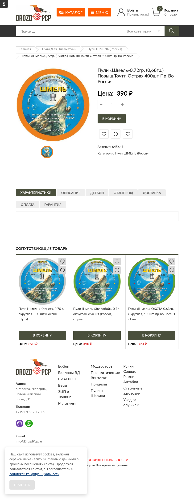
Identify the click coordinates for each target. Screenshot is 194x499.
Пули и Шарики (98, 393)
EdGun (63, 366)
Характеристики (36, 194)
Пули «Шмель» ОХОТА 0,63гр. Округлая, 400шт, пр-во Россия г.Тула (151, 314)
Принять (22, 485)
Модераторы (102, 366)
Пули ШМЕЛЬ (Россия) (104, 49)
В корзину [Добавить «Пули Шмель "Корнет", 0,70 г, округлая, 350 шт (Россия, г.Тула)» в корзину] (42, 335)
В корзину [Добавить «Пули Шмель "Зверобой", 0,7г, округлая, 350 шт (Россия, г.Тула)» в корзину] (96, 335)
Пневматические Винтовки (105, 375)
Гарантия (57, 207)
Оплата (30, 207)
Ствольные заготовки (132, 390)
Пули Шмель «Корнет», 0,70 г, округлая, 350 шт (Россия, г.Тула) (41, 314)
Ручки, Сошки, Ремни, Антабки (130, 374)
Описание (72, 196)
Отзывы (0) (129, 196)
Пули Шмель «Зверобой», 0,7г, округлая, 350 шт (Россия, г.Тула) (96, 314)
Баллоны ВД (69, 372)
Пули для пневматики (59, 49)
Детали (101, 196)
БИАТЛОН (67, 379)
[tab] (36, 194)
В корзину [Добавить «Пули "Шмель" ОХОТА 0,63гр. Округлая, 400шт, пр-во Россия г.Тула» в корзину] (151, 335)
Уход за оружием (131, 402)
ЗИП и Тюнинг (64, 394)
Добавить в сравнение (115, 134)
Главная (25, 49)
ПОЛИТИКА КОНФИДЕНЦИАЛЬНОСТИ (97, 460)
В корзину (111, 119)
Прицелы (99, 384)
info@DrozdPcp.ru (29, 441)
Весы (62, 385)
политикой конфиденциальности (34, 474)
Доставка (160, 196)
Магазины (67, 403)
